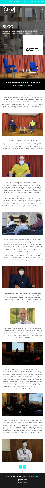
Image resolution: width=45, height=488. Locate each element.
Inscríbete (10, 1)
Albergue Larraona (40, 1)
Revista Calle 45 (26, 1)
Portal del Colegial (16, 1)
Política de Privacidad (22, 478)
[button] (42, 9)
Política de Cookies (22, 479)
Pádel (35, 1)
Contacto (31, 1)
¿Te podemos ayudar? (32, 49)
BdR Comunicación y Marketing (32, 476)
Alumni (21, 1)
